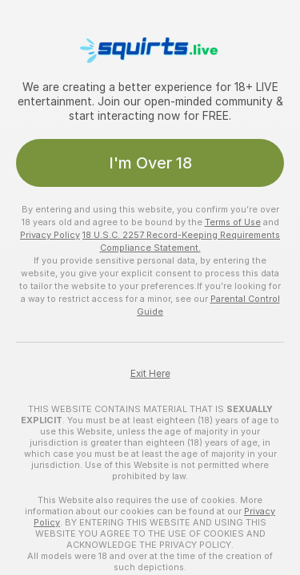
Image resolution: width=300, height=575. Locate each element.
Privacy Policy (50, 234)
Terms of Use (233, 222)
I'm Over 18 (150, 162)
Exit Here (150, 373)
